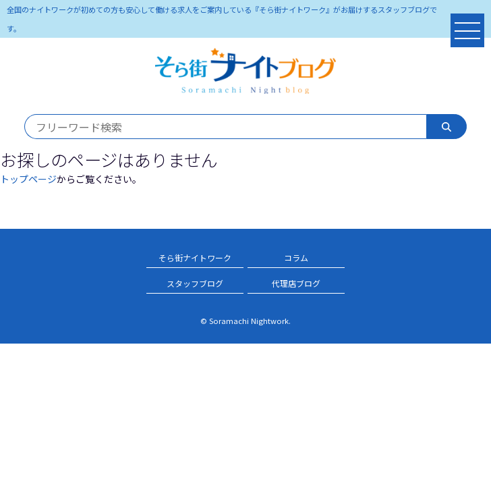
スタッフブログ (195, 283)
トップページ (28, 179)
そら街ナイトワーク (194, 257)
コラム (296, 257)
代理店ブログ (296, 283)
